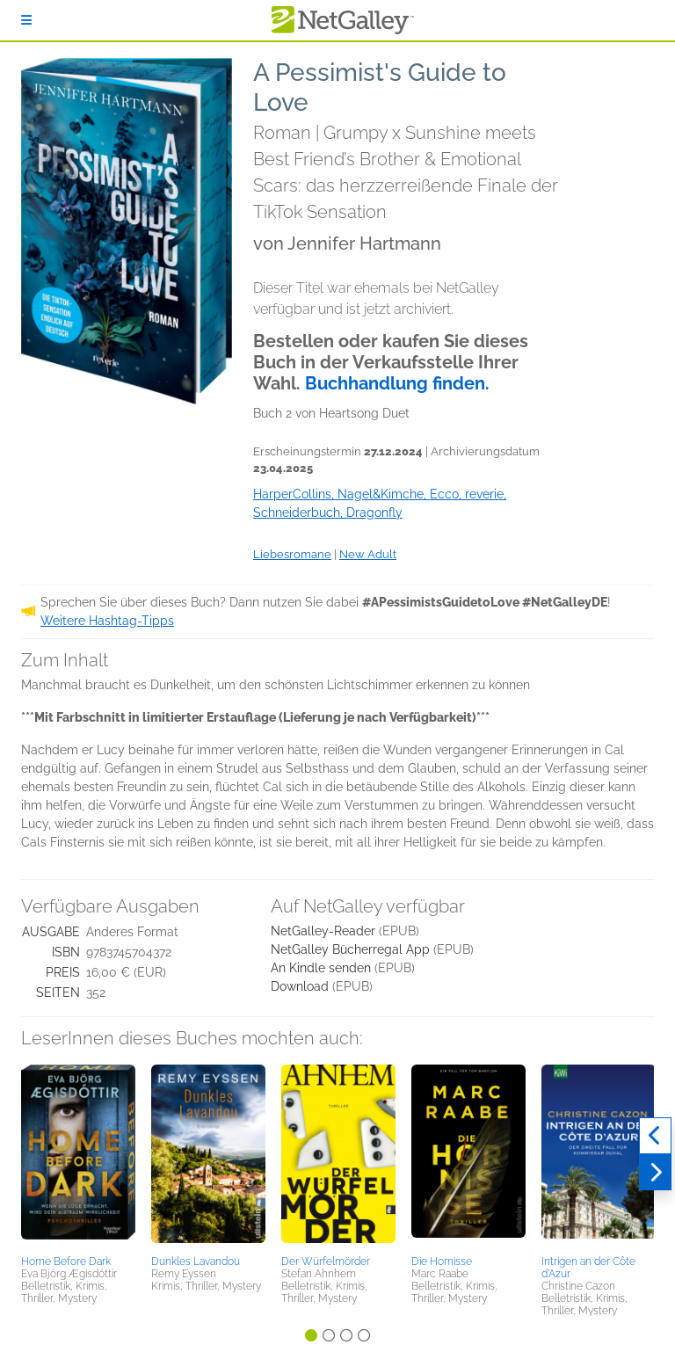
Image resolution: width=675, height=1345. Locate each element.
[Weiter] (655, 1172)
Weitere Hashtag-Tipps (107, 621)
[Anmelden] (26, 20)
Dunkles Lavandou (195, 1261)
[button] (78, 1157)
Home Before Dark (66, 1261)
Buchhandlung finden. (397, 383)
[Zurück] (655, 1135)
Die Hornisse (441, 1261)
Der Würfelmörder (325, 1261)
